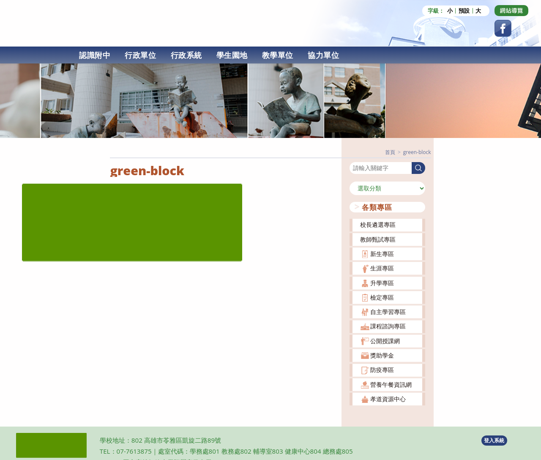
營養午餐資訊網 (391, 384)
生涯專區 (382, 268)
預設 (464, 11)
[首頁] (390, 151)
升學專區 (382, 282)
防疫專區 (382, 369)
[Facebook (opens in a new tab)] (503, 28)
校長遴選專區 (378, 224)
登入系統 (494, 439)
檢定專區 (382, 296)
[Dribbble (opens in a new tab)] (511, 10)
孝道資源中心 (388, 398)
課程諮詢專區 (388, 326)
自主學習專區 (388, 311)
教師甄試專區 (378, 238)
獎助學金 (382, 355)
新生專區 (382, 253)
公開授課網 (385, 340)
